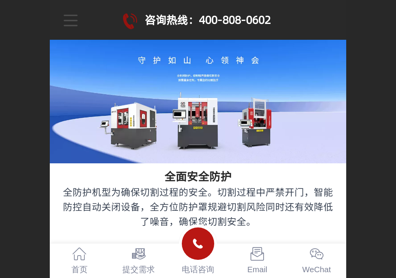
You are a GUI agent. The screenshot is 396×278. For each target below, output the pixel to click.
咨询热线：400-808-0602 (208, 19)
